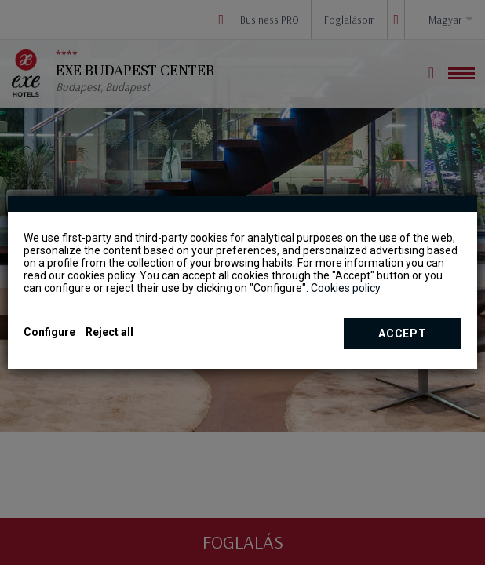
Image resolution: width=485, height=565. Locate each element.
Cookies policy (346, 288)
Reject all (109, 332)
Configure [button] (49, 332)
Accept (402, 333)
